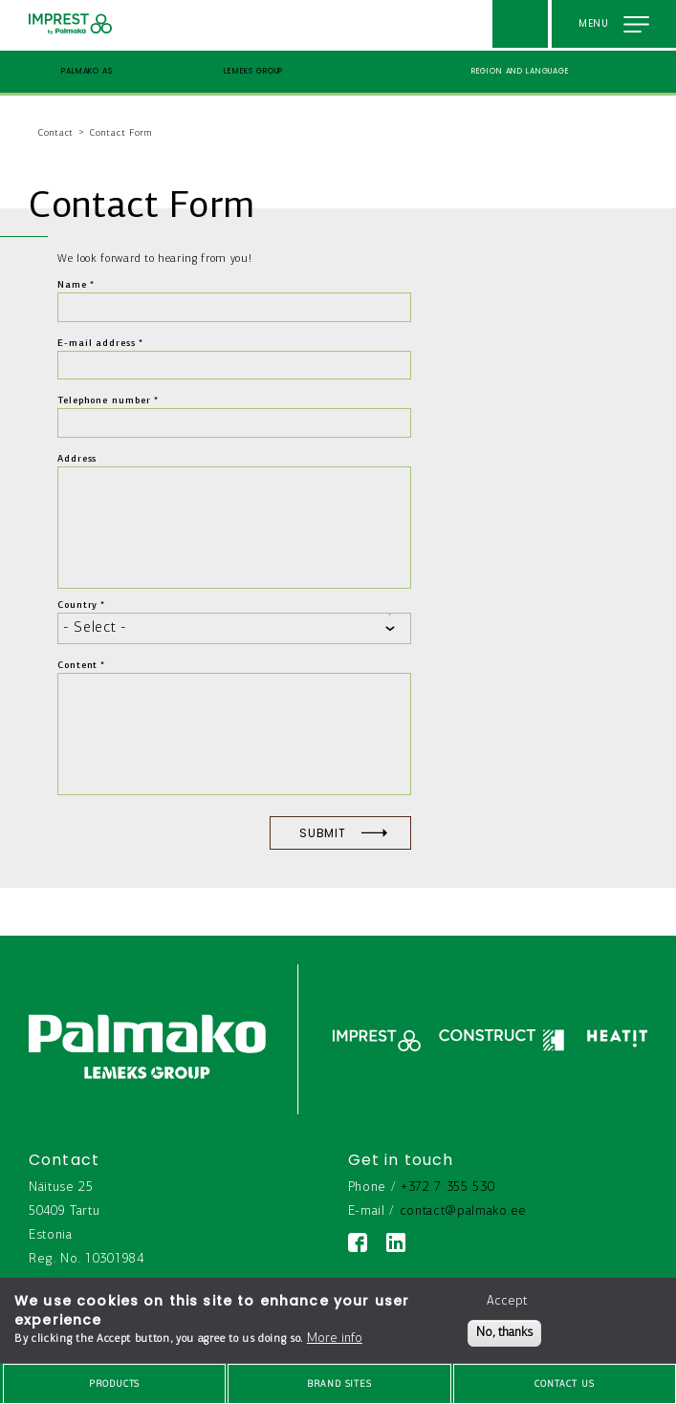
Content (77, 665)
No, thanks (504, 1333)
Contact (56, 133)
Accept (507, 1301)
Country (77, 605)
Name (72, 285)
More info (334, 1338)
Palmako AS (87, 71)
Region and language (520, 71)
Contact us (564, 1384)
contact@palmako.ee (463, 1211)
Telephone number (104, 401)
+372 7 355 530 (448, 1187)
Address (77, 459)
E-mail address (96, 343)
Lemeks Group (253, 71)
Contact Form (121, 133)
